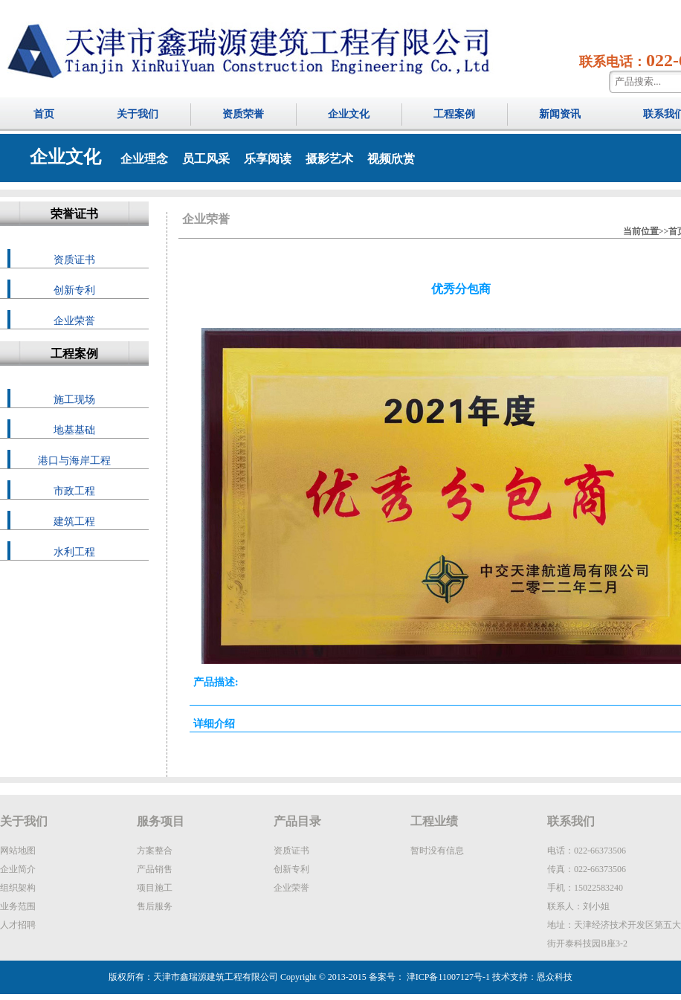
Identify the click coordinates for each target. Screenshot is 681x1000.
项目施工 (154, 888)
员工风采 (206, 158)
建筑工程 (74, 521)
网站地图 (18, 850)
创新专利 (74, 290)
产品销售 (154, 869)
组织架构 (18, 888)
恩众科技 (554, 977)
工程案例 (454, 114)
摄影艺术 (329, 158)
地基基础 (74, 430)
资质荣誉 (243, 114)
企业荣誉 (74, 320)
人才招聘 (18, 925)
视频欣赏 (391, 158)
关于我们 (137, 114)
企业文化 (348, 114)
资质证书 (74, 259)
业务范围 (18, 906)
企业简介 (18, 869)
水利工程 (74, 552)
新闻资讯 (560, 114)
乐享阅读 (267, 158)
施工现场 (74, 399)
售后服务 (154, 906)
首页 (43, 114)
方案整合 (154, 850)
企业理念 (144, 158)
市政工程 (74, 491)
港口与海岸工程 (74, 460)
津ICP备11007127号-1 (447, 977)
